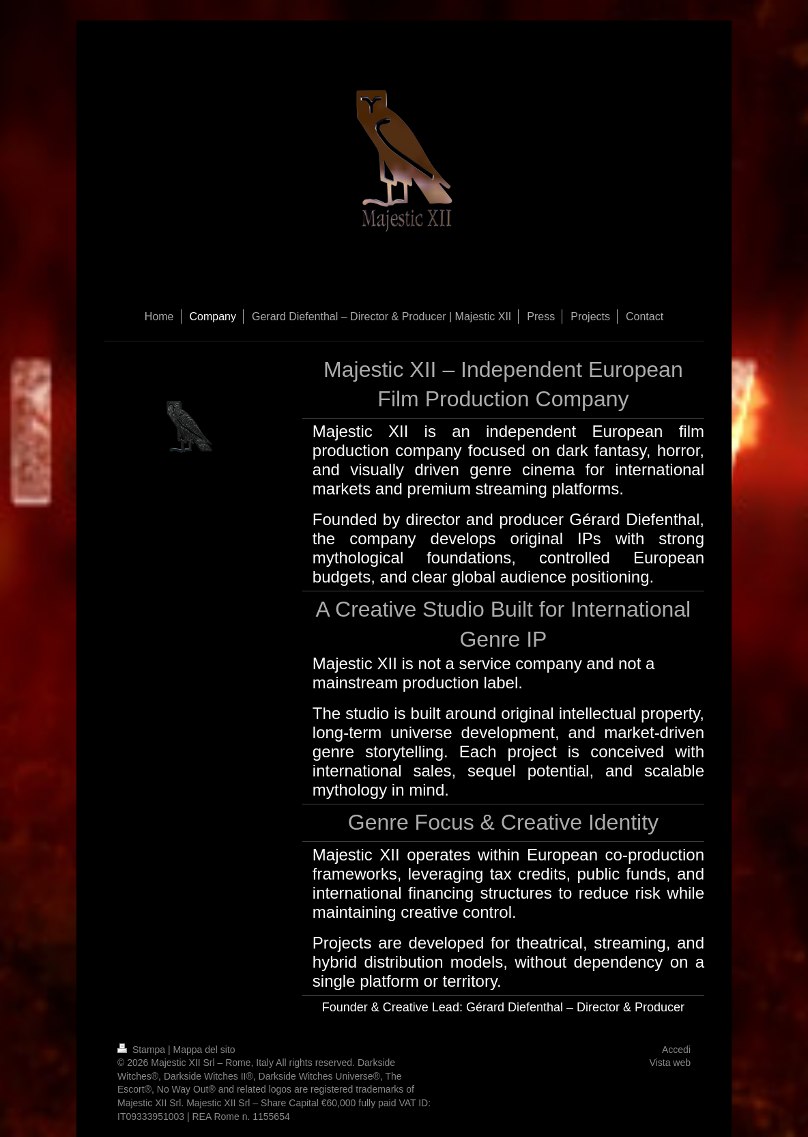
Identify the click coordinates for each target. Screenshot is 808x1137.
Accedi (676, 1049)
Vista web (670, 1062)
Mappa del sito (204, 1049)
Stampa (142, 1049)
